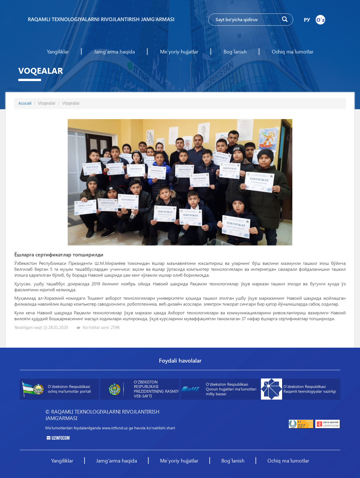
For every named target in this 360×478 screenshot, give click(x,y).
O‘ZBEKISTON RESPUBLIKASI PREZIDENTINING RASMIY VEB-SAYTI (142, 389)
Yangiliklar (58, 51)
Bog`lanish (234, 51)
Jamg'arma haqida (114, 51)
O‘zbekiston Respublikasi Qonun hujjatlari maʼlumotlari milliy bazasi (218, 389)
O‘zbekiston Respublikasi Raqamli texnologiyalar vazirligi (298, 389)
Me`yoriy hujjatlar (179, 51)
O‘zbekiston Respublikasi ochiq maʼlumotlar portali (56, 389)
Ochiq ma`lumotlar (291, 51)
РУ (306, 19)
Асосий (25, 103)
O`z (319, 19)
